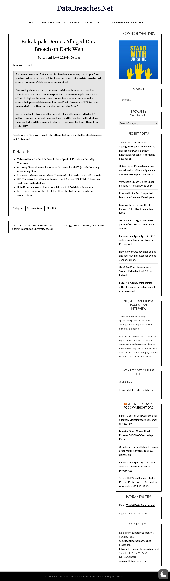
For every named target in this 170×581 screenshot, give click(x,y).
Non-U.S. (51, 208)
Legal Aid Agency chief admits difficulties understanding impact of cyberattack (137, 286)
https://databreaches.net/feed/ (136, 389)
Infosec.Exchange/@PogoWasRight (139, 548)
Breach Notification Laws (60, 22)
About (31, 22)
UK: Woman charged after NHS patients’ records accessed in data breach (137, 224)
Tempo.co (34, 135)
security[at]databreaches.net (135, 540)
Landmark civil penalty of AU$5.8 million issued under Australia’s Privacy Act (137, 240)
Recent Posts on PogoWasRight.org (138, 405)
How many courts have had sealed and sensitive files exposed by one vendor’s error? (137, 255)
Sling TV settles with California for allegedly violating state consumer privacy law (138, 419)
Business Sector (35, 208)
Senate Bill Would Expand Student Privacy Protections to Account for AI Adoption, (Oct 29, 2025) (138, 482)
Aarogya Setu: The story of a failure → (85, 225)
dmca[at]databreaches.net (133, 560)
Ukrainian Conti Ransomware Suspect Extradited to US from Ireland (135, 271)
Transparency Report (127, 22)
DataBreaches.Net (85, 8)
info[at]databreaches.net (140, 532)
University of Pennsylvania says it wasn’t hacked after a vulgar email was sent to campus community (137, 170)
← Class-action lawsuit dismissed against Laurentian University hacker (32, 227)
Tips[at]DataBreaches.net (140, 505)
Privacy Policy (95, 22)
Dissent (75, 57)
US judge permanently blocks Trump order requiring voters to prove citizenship (138, 450)
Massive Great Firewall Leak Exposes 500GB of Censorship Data (136, 208)
